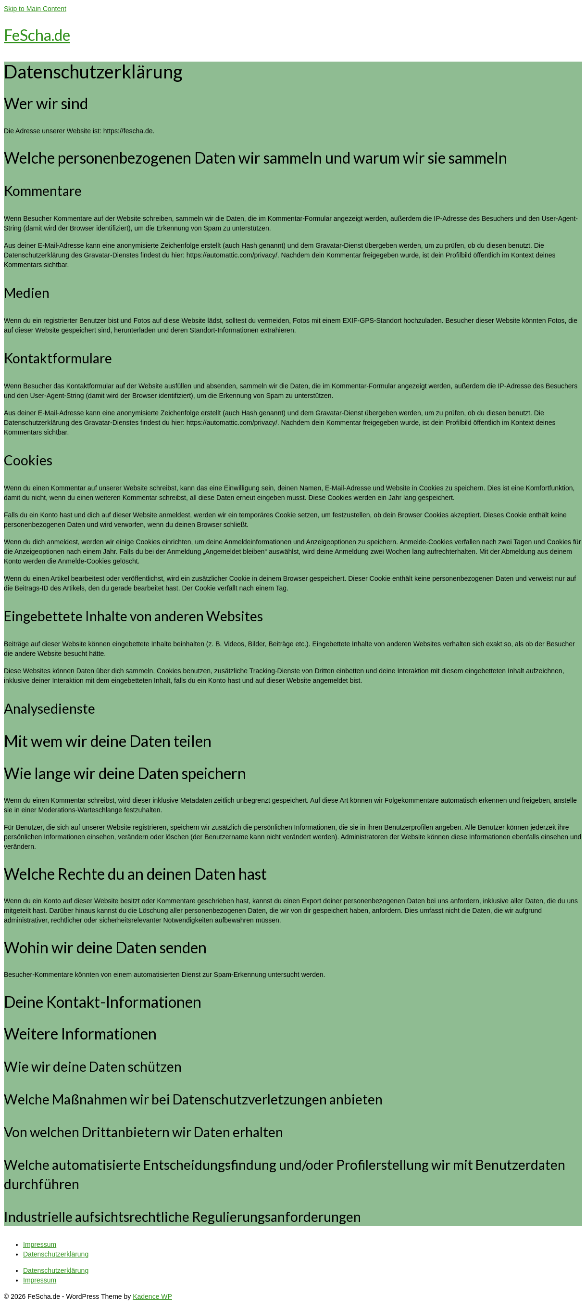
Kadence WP (152, 1296)
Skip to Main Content (35, 9)
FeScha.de (37, 35)
